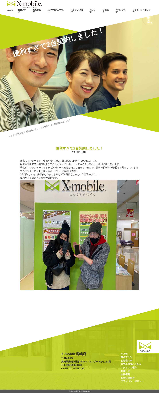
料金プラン (34, 16)
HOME (22, 16)
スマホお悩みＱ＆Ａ (65, 16)
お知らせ (98, 16)
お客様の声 (48, 16)
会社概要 (110, 16)
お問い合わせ (124, 16)
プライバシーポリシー (143, 16)
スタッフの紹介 (84, 16)
